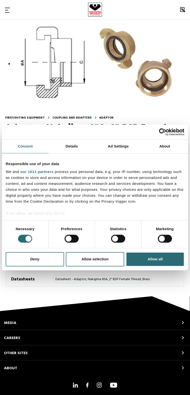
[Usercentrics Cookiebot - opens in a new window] (162, 132)
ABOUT (10, 368)
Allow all (155, 259)
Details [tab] (72, 146)
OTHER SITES (16, 353)
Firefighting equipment (25, 117)
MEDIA (10, 323)
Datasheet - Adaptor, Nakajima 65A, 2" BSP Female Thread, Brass (102, 279)
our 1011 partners (36, 172)
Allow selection (94, 259)
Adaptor (106, 117)
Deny (34, 259)
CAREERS (12, 338)
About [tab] (164, 146)
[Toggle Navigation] (7, 10)
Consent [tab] (25, 146)
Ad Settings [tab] (118, 146)
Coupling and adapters (72, 117)
